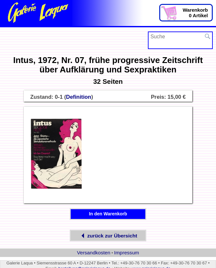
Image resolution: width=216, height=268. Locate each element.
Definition (78, 97)
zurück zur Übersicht (108, 235)
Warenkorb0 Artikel (195, 12)
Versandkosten (93, 252)
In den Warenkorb (108, 213)
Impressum (126, 252)
